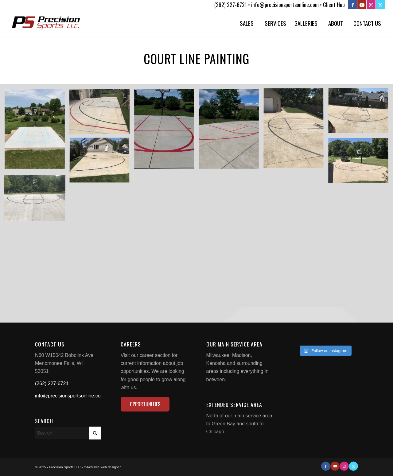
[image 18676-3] (231, 131)
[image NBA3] (101, 113)
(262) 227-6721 (51, 383)
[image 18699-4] (101, 163)
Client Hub (334, 5)
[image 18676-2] (166, 131)
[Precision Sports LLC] (46, 23)
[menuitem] (246, 23)
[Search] (68, 433)
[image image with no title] (37, 131)
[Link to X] (380, 4)
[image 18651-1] (360, 163)
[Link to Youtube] (361, 4)
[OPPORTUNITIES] (145, 404)
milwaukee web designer (102, 467)
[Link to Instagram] (371, 4)
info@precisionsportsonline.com (70, 395)
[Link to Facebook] (352, 4)
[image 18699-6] (295, 131)
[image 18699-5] (360, 113)
